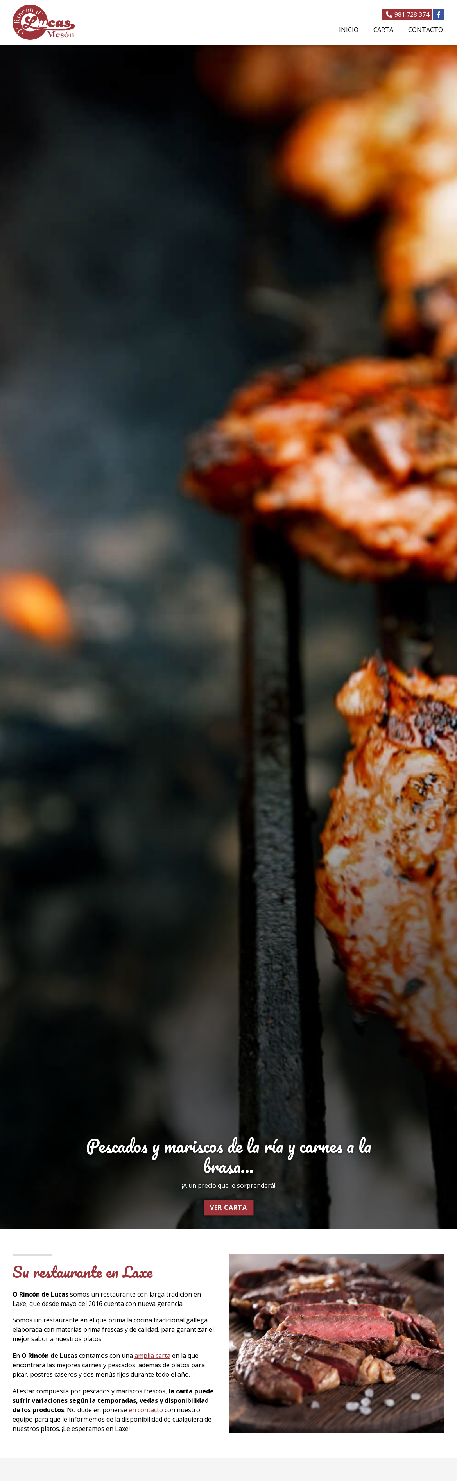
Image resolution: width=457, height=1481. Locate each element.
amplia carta (152, 1355)
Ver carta (228, 1207)
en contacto (146, 1410)
